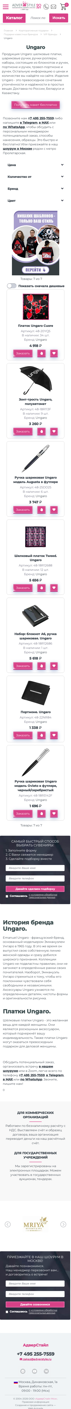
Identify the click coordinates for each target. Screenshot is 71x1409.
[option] (35, 1224)
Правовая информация (35, 1401)
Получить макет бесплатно (35, 105)
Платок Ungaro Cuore (35, 326)
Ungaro (41, 339)
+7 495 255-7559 (41, 118)
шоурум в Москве (17, 148)
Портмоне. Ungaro (36, 712)
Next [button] (63, 1224)
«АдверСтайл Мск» (46, 1398)
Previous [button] (8, 1224)
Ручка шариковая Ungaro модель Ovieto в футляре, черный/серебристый (35, 786)
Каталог (14, 18)
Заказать (23, 353)
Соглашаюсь (35, 896)
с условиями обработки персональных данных (43, 896)
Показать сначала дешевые (41, 286)
